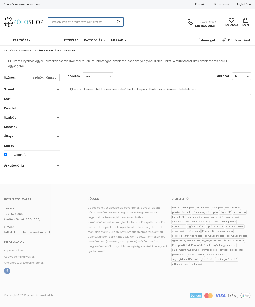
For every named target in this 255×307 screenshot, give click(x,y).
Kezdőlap (71, 40)
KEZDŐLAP (10, 50)
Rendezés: (73, 76)
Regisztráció (244, 4)
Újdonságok (207, 40)
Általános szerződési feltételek (24, 263)
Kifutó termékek (236, 40)
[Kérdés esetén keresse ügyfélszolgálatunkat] (190, 22)
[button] (32, 40)
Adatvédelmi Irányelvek (19, 257)
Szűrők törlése (44, 78)
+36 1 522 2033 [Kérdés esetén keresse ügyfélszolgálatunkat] (205, 26)
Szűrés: (9, 78)
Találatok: (222, 76)
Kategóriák (93, 40)
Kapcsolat (200, 4)
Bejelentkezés (221, 4)
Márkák (117, 40)
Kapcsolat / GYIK (14, 250)
